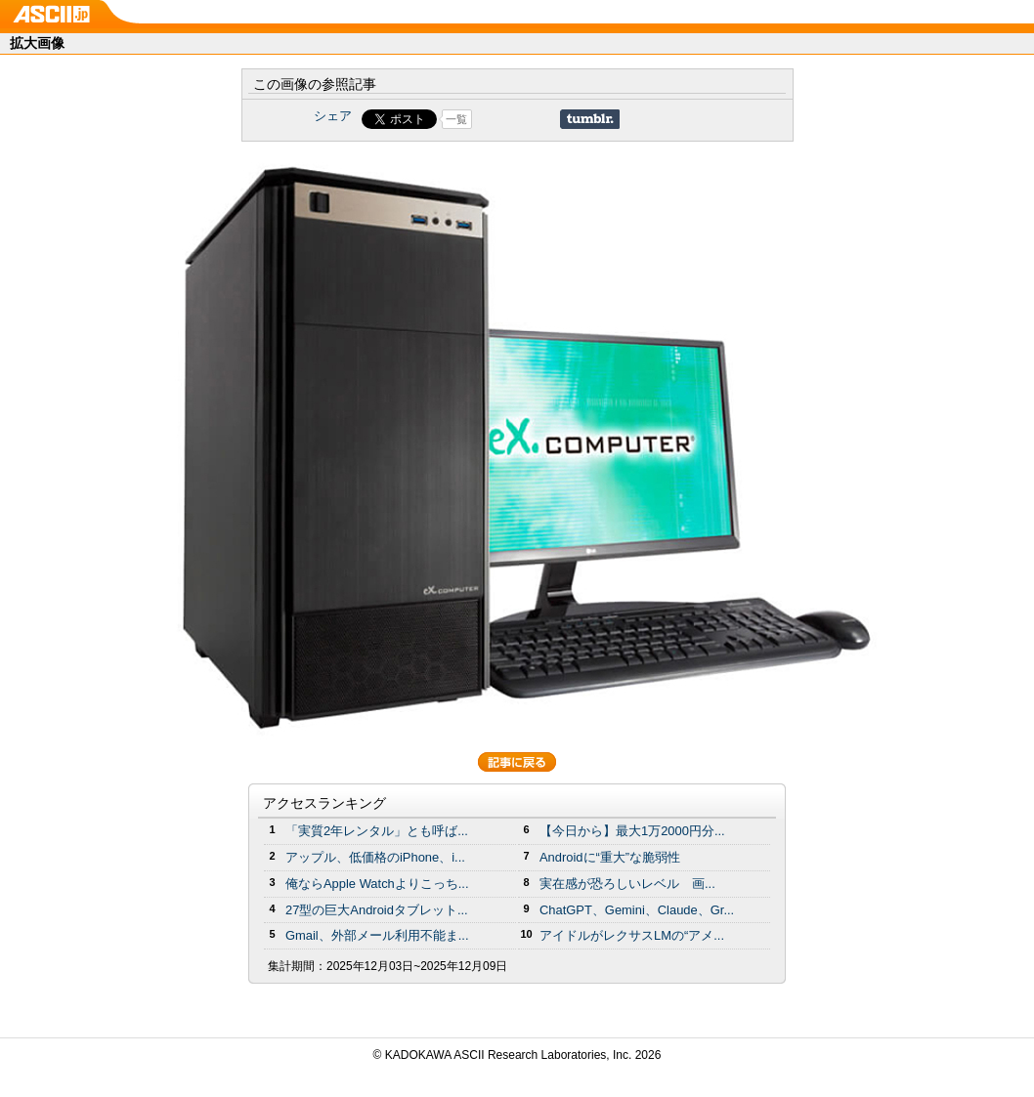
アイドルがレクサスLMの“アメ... (631, 935)
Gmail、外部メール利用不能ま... (377, 935)
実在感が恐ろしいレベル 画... (627, 883)
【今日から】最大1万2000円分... (632, 830)
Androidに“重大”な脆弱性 (609, 857)
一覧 (456, 119)
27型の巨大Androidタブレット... (376, 910)
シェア (333, 115)
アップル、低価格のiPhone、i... (375, 857)
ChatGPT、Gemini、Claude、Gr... (636, 910)
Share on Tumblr (590, 119)
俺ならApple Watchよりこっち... (377, 883)
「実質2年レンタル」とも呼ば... (376, 830)
